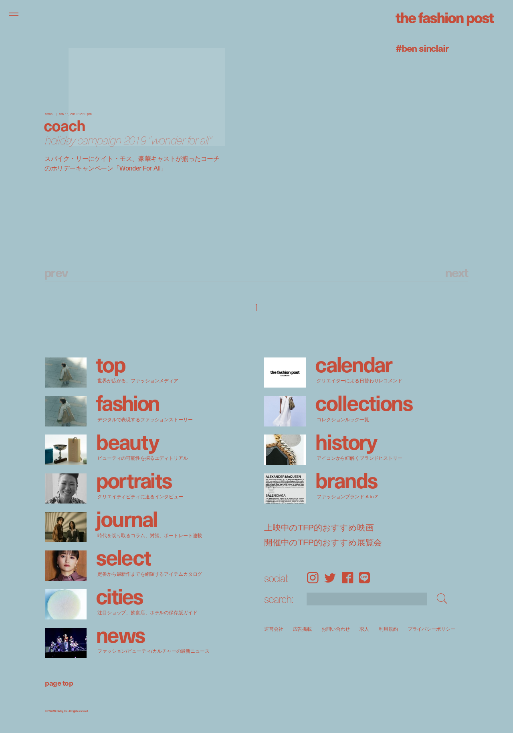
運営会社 (273, 628)
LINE (364, 577)
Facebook (347, 577)
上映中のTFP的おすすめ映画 (319, 527)
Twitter (330, 577)
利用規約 (388, 628)
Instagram (313, 577)
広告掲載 (302, 628)
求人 (365, 628)
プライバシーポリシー (431, 628)
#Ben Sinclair (422, 48)
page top (59, 682)
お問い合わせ (335, 628)
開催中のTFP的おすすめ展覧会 (323, 542)
